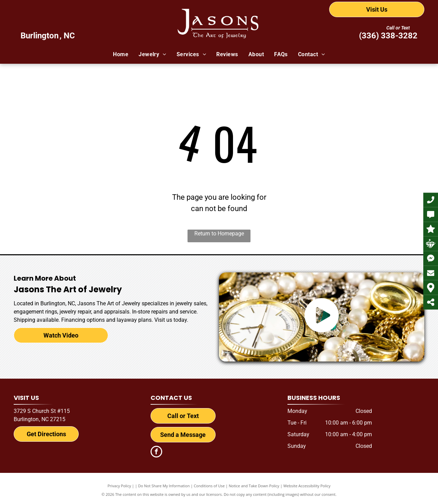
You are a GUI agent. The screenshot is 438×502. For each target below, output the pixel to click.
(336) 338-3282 (388, 35)
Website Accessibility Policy (307, 485)
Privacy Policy (119, 485)
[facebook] (156, 452)
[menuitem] (120, 54)
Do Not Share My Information (164, 485)
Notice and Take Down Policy (254, 485)
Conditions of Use (209, 485)
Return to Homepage (219, 233)
